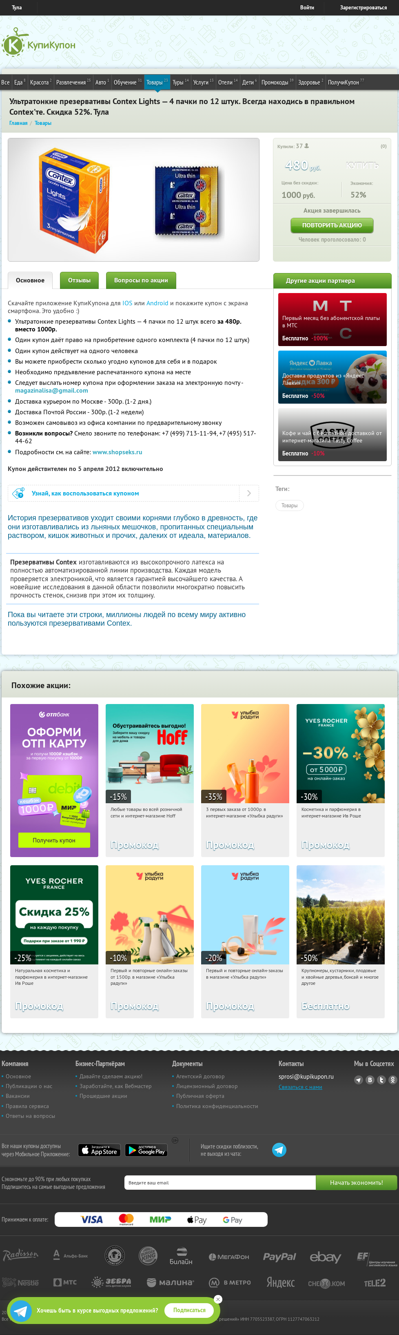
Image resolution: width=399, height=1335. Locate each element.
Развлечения (73, 81)
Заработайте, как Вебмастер (116, 1086)
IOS (128, 303)
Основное (30, 280)
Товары (157, 81)
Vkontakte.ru (370, 1079)
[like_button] (375, 146)
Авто (102, 81)
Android (158, 303)
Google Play (146, 1150)
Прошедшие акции (103, 1096)
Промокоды (278, 81)
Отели (228, 81)
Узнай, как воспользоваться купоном (85, 493)
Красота (41, 81)
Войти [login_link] (307, 7)
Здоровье (311, 81)
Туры (181, 81)
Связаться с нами (300, 1087)
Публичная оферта (200, 1096)
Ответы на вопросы (30, 1116)
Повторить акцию (332, 225)
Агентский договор (200, 1076)
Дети (249, 81)
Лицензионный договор (207, 1086)
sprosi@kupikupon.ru (306, 1076)
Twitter (381, 1079)
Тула (17, 7)
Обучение (128, 81)
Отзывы (79, 280)
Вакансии (18, 1096)
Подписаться (189, 1310)
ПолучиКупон (346, 81)
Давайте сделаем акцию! (111, 1076)
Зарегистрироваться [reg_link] (363, 7)
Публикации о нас (29, 1086)
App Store (99, 1150)
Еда (20, 81)
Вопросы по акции (141, 280)
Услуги (203, 81)
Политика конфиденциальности (217, 1106)
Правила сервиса (27, 1106)
